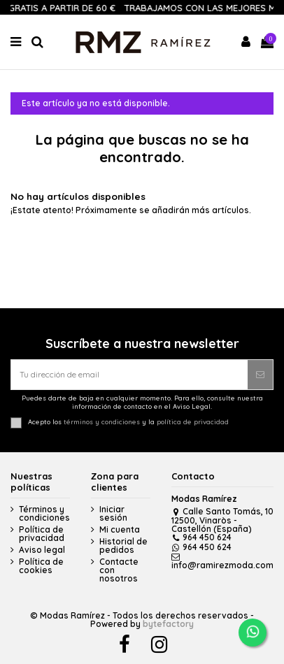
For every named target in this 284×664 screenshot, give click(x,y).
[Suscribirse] (260, 374)
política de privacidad (193, 422)
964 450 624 (201, 537)
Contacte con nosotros (119, 570)
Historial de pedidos (123, 545)
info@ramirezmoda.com (222, 561)
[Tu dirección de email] (129, 374)
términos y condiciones (102, 422)
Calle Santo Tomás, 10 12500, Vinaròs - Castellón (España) (222, 520)
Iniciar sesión (113, 513)
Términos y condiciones (44, 513)
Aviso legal (42, 550)
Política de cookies (41, 566)
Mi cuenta (119, 530)
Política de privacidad (41, 534)
